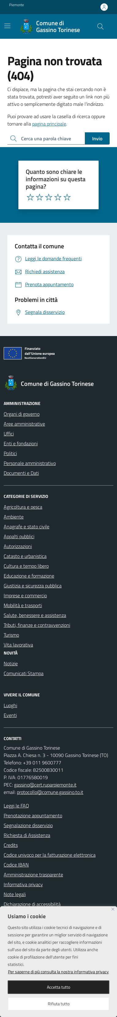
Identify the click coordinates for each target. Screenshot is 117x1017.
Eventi (10, 715)
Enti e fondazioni (21, 443)
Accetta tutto (58, 987)
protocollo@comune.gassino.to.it (50, 792)
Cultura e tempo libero (26, 566)
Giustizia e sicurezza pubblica (33, 585)
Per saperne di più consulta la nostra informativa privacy (58, 971)
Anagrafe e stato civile (26, 526)
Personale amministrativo (30, 463)
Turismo (11, 635)
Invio (97, 138)
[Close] (112, 909)
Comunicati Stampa (23, 673)
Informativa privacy (23, 884)
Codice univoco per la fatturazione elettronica (50, 855)
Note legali (15, 894)
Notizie (11, 663)
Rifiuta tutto (59, 1003)
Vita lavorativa (18, 644)
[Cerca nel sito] (100, 26)
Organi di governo (22, 414)
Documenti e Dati (21, 473)
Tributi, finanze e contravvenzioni (37, 625)
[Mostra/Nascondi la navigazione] (7, 26)
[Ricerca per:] (46, 138)
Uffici (9, 433)
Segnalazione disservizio (28, 825)
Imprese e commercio (25, 595)
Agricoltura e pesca (23, 507)
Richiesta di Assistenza (27, 835)
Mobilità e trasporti (23, 605)
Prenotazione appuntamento (33, 815)
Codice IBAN (16, 864)
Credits (11, 845)
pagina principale (49, 123)
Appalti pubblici (19, 536)
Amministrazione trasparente (33, 874)
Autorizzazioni (18, 546)
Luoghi (10, 705)
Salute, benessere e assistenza (35, 615)
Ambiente (14, 516)
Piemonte (16, 5)
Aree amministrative (24, 423)
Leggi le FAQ (16, 805)
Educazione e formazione (29, 575)
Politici (10, 453)
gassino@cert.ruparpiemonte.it (45, 784)
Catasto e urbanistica (25, 556)
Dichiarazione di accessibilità (32, 904)
